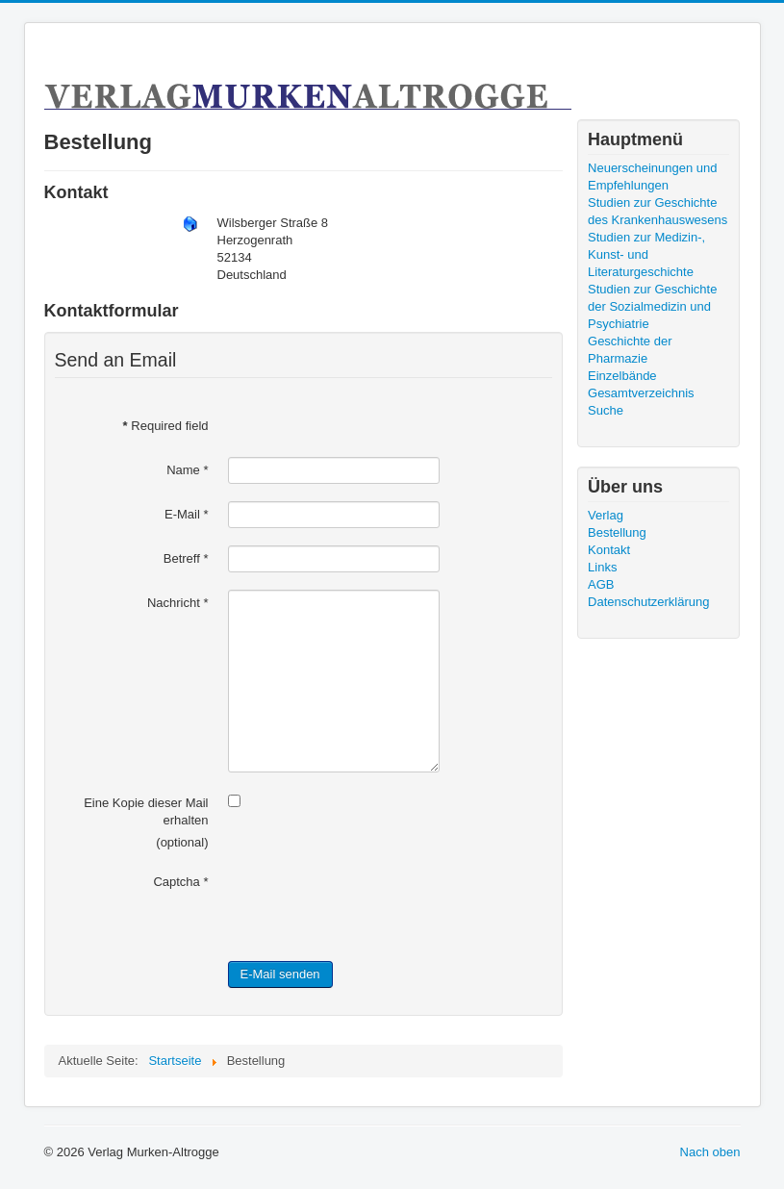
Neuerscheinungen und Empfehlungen (652, 176)
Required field (166, 425)
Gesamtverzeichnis (641, 393)
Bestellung (617, 532)
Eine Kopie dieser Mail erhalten (146, 811)
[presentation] (374, 906)
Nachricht (178, 602)
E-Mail (186, 514)
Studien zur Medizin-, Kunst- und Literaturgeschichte (646, 254)
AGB (601, 584)
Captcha (180, 881)
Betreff (186, 558)
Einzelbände (622, 375)
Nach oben (710, 1152)
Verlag (605, 515)
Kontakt (609, 550)
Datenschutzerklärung (648, 601)
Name (187, 470)
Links (602, 567)
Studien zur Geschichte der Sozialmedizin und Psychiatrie (652, 306)
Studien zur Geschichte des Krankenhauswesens (657, 211)
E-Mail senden (280, 974)
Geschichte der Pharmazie (629, 350)
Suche (605, 410)
